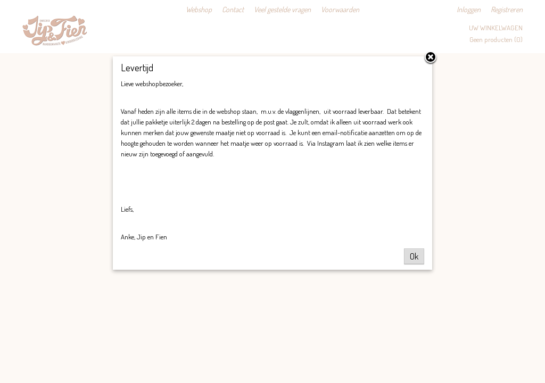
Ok (414, 256)
